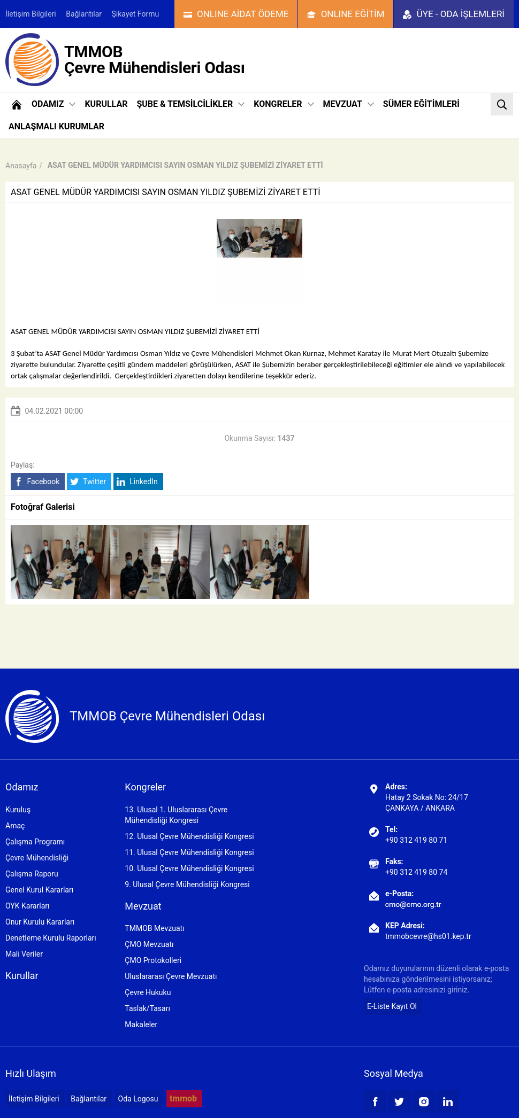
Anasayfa (20, 165)
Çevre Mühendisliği (36, 857)
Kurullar (22, 975)
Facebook (36, 481)
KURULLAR (106, 104)
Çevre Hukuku (148, 992)
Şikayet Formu (135, 14)
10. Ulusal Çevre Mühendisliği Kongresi (189, 868)
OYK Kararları (27, 906)
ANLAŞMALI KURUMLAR (56, 126)
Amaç (15, 825)
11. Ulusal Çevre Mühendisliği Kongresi (189, 852)
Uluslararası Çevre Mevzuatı (171, 976)
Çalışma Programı (35, 841)
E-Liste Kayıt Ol (392, 1006)
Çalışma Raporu (31, 873)
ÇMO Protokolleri (153, 960)
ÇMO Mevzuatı (149, 944)
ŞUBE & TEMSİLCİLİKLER (190, 104)
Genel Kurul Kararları (39, 890)
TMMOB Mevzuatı (154, 928)
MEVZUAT (348, 104)
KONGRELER (284, 104)
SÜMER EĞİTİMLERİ (421, 104)
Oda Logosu (138, 1098)
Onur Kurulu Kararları (39, 922)
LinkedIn (137, 481)
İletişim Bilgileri (30, 14)
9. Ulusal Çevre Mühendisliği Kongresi (187, 884)
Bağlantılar (84, 14)
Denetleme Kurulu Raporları (50, 938)
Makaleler (141, 1024)
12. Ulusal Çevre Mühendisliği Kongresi (189, 836)
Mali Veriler (24, 954)
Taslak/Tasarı (147, 1008)
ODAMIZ (53, 104)
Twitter (88, 481)
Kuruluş (17, 809)
